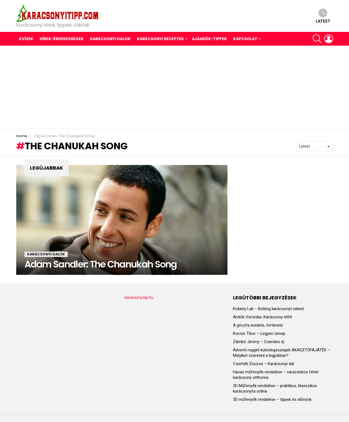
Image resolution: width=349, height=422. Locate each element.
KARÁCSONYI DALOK (110, 39)
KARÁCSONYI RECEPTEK (160, 39)
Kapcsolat (245, 39)
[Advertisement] (174, 86)
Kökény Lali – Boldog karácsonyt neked (268, 308)
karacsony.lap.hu (139, 297)
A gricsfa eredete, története (258, 325)
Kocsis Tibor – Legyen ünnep (259, 333)
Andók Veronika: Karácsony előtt (262, 317)
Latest (323, 16)
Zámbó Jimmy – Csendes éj (258, 341)
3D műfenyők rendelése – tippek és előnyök (272, 399)
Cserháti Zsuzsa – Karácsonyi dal (263, 363)
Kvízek (26, 39)
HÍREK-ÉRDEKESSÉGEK (62, 39)
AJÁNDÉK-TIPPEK (209, 39)
